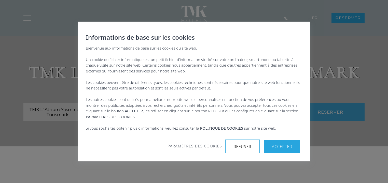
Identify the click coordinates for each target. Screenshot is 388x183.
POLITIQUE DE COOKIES (221, 128)
